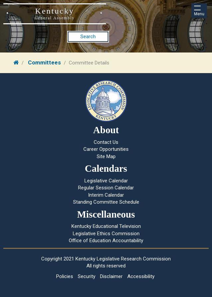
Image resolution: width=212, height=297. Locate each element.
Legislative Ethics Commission (106, 234)
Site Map (106, 156)
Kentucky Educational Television (106, 226)
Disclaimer (111, 276)
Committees (44, 62)
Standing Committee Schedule (106, 202)
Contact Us (106, 142)
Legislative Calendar (106, 181)
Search (88, 37)
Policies (64, 276)
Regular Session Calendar (106, 188)
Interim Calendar (106, 195)
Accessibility (141, 276)
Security (86, 276)
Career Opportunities (106, 149)
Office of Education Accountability (106, 241)
